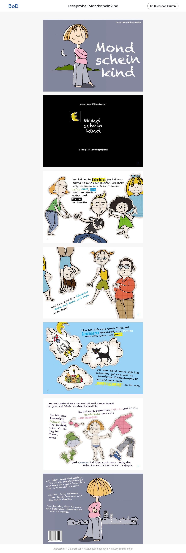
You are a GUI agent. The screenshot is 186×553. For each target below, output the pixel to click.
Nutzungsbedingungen (96, 548)
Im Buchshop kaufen (163, 6)
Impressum (59, 548)
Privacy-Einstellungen (122, 548)
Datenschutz (74, 548)
